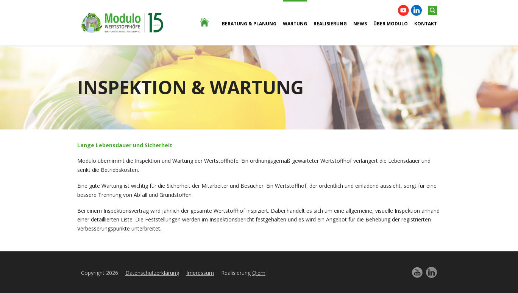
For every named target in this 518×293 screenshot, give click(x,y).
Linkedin (416, 10)
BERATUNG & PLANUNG (249, 23)
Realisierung (330, 23)
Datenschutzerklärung (152, 272)
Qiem (258, 272)
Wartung (295, 23)
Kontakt (425, 23)
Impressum (200, 272)
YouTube (403, 10)
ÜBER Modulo (390, 23)
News (360, 23)
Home (200, 64)
